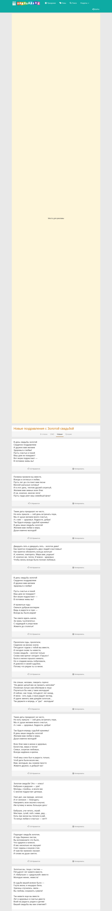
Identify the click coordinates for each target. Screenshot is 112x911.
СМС (52, 434)
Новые (60, 434)
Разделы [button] (84, 3)
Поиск (73, 3)
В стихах (43, 434)
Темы (62, 3)
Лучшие (68, 434)
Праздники (50, 3)
